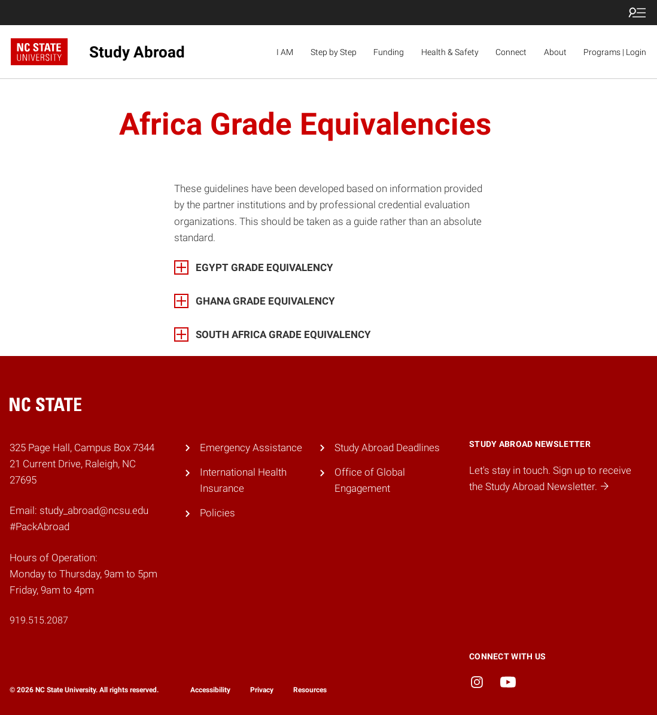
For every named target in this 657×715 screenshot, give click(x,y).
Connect (511, 52)
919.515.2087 (39, 620)
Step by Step (334, 52)
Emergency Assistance (251, 448)
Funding (388, 52)
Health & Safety (450, 52)
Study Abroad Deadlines (387, 448)
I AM (284, 52)
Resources (310, 690)
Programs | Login (614, 52)
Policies (217, 513)
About (555, 52)
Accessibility (210, 690)
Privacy (261, 690)
